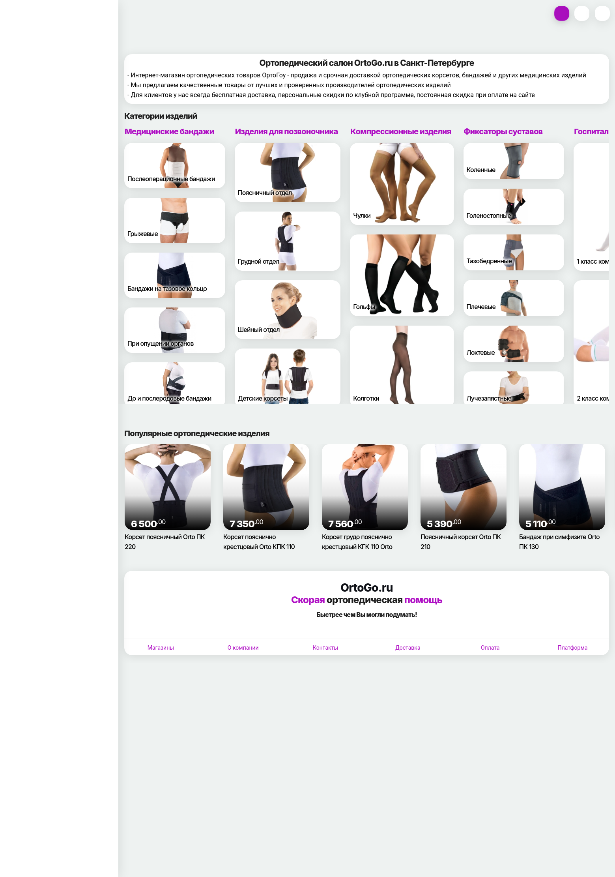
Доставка (407, 861)
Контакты (325, 861)
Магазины (161, 861)
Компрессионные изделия (400, 345)
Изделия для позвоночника (286, 345)
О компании (243, 861)
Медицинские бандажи (169, 345)
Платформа (573, 861)
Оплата (490, 861)
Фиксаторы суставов (503, 345)
